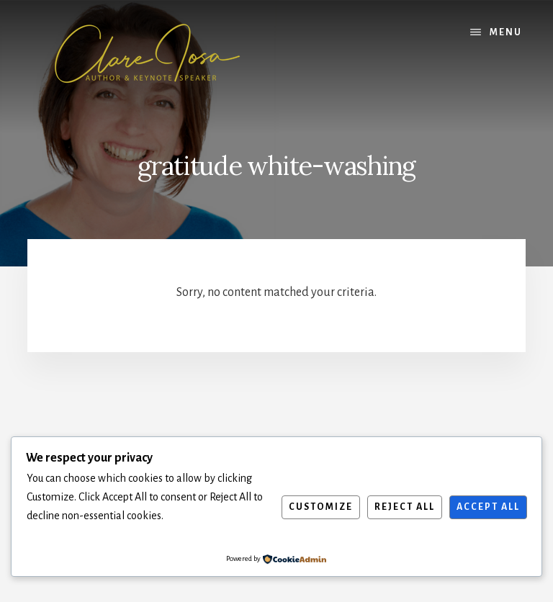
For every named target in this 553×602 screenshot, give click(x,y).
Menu (506, 32)
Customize (321, 507)
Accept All (488, 507)
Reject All (404, 507)
